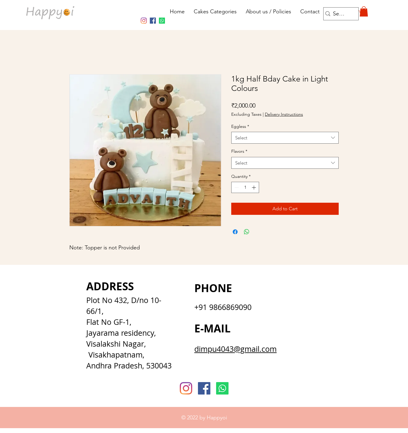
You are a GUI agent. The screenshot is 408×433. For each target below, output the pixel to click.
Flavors (239, 151)
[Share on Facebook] (235, 231)
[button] (364, 11)
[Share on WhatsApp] (246, 231)
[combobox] (285, 138)
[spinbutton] (245, 187)
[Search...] (339, 14)
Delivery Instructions (284, 114)
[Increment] (254, 187)
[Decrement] (236, 187)
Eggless (240, 126)
